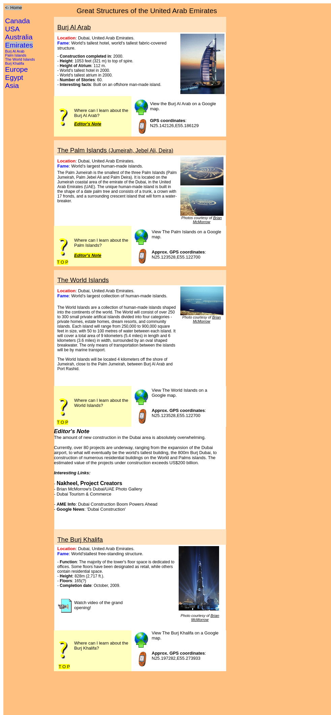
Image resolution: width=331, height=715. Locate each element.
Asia (12, 85)
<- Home (13, 7)
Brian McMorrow (207, 220)
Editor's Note (87, 255)
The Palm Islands (83, 150)
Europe (16, 69)
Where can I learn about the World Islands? (101, 403)
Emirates (19, 45)
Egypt (14, 77)
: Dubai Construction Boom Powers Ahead (116, 504)
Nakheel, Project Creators (89, 483)
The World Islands (20, 59)
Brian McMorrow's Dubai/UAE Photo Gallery (99, 488)
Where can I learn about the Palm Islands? (101, 243)
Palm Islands (15, 55)
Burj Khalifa (14, 63)
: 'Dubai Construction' (105, 509)
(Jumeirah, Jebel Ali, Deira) (141, 150)
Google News (70, 509)
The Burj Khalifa (80, 539)
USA (12, 29)
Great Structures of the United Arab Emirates (147, 10)
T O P (62, 262)
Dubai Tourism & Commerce (84, 494)
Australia (19, 37)
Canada (17, 21)
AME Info (66, 504)
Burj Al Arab (14, 51)
